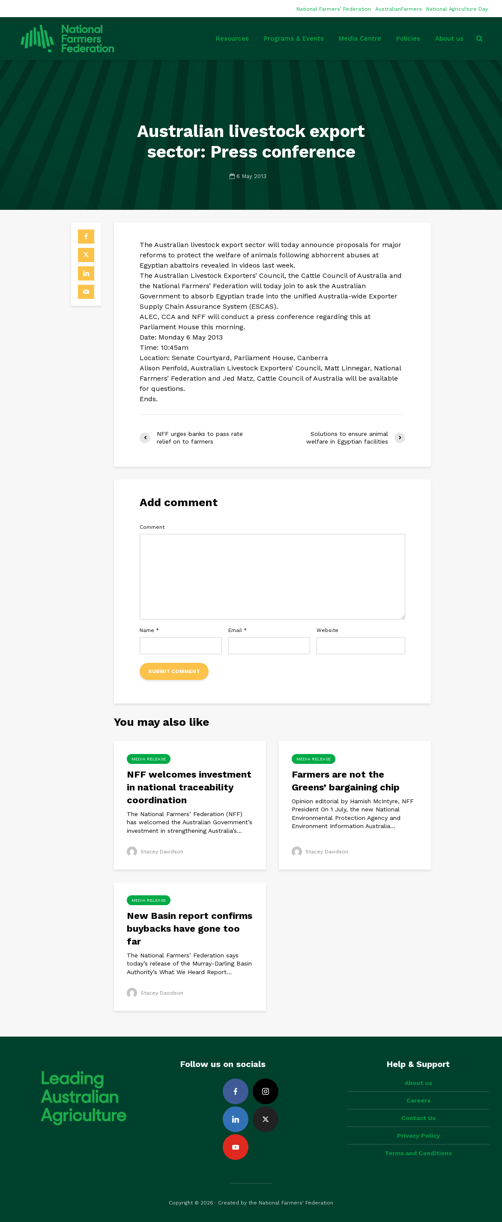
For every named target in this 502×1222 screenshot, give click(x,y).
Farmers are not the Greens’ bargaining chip (346, 781)
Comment (152, 527)
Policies (408, 38)
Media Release (148, 759)
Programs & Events (294, 38)
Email (237, 630)
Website (327, 630)
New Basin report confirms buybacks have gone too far (189, 928)
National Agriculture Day (457, 9)
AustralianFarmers (398, 9)
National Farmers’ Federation (333, 9)
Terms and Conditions (418, 1153)
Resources (232, 38)
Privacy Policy (418, 1135)
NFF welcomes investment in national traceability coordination (189, 787)
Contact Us (418, 1118)
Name (149, 630)
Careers (418, 1100)
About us (449, 38)
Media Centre (360, 38)
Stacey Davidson (155, 852)
